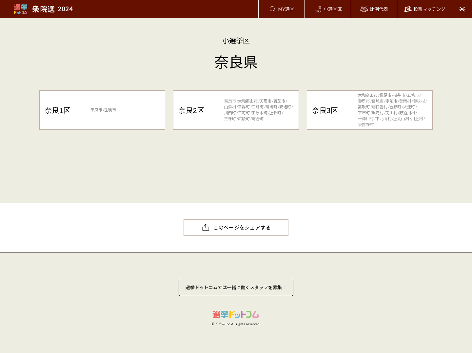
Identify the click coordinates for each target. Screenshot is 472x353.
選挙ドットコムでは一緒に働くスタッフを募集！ (236, 287)
